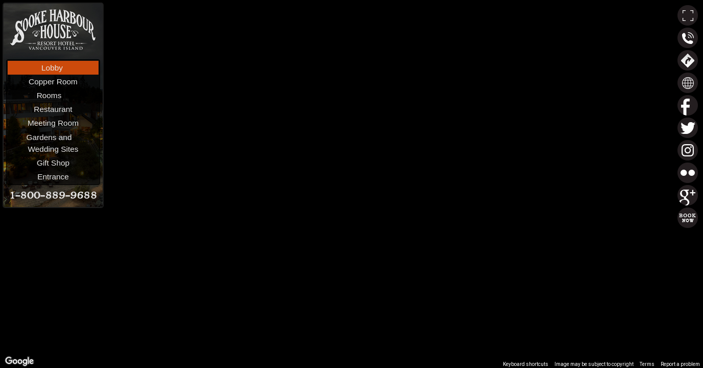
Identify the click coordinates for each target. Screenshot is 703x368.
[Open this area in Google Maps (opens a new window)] (19, 361)
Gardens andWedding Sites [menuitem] (61, 142)
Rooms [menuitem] (66, 94)
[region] (351, 184)
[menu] (53, 122)
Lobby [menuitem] (52, 67)
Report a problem (680, 364)
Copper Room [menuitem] (53, 81)
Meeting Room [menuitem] (53, 123)
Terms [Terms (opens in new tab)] (647, 364)
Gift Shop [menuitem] (53, 162)
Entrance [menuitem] (53, 176)
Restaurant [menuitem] (53, 109)
